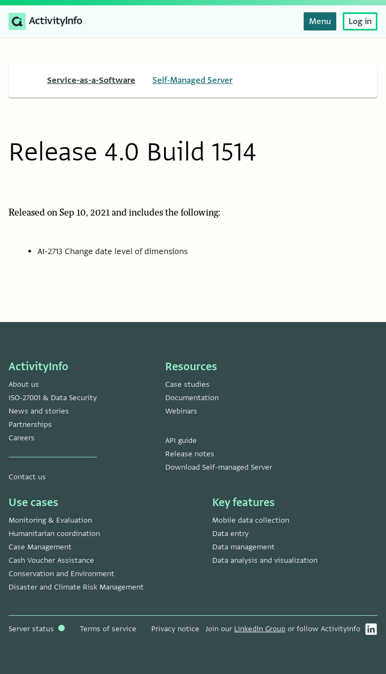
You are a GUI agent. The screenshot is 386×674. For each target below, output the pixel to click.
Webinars (181, 411)
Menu (320, 21)
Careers (22, 438)
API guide (181, 440)
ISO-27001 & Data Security (53, 398)
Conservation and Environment (61, 574)
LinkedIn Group (259, 629)
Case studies (187, 384)
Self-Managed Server (192, 80)
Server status (37, 629)
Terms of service (108, 629)
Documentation (192, 398)
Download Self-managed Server (218, 467)
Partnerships (30, 424)
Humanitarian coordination (54, 534)
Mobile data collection (250, 520)
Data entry (230, 534)
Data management (243, 547)
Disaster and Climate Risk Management (76, 587)
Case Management (40, 547)
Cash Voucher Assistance (51, 560)
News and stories (39, 411)
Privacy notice (175, 629)
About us (24, 384)
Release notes (189, 454)
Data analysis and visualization (265, 560)
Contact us (27, 477)
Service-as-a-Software (91, 80)
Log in (360, 21)
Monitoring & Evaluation (50, 520)
